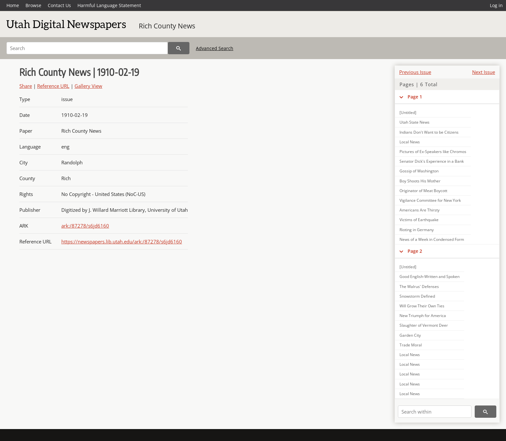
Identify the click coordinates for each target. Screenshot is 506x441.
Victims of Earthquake (419, 219)
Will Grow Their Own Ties (422, 306)
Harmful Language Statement (109, 5)
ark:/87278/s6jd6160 (85, 225)
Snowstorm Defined (417, 296)
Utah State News (415, 122)
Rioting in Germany (417, 229)
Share (25, 86)
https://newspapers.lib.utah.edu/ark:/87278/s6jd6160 (121, 241)
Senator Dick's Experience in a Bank (432, 161)
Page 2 (415, 251)
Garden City (410, 335)
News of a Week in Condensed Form (432, 239)
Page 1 (415, 97)
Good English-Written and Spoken (430, 276)
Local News (410, 142)
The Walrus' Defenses (419, 286)
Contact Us (59, 5)
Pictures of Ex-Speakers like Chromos (433, 151)
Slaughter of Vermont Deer (424, 325)
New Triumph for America (423, 315)
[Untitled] (408, 112)
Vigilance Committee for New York (430, 200)
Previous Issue (415, 72)
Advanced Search (214, 48)
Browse (33, 5)
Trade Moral (411, 345)
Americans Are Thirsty (420, 210)
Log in (496, 5)
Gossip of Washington (419, 171)
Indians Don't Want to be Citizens (429, 132)
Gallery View (88, 86)
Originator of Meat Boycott (423, 190)
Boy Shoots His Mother (420, 181)
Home (12, 5)
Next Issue (483, 72)
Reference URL (53, 86)
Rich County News (167, 25)
